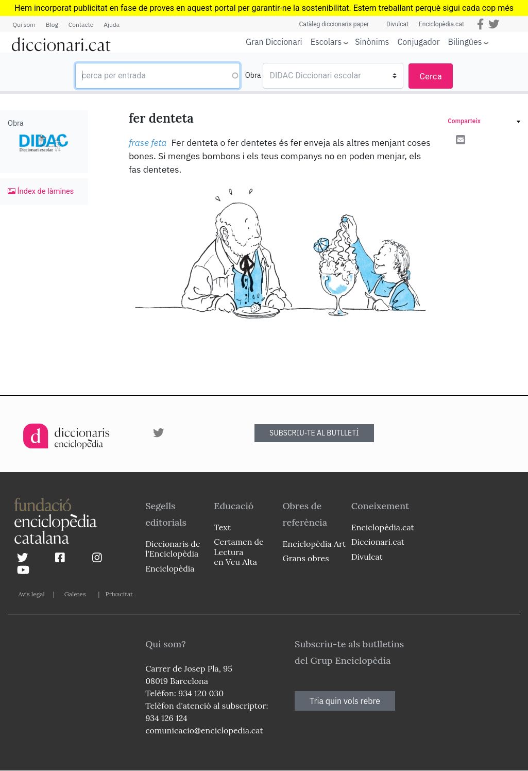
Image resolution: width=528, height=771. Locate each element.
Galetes (75, 594)
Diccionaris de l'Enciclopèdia (172, 549)
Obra (253, 75)
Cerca (430, 76)
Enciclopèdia (169, 568)
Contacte (81, 24)
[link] (484, 122)
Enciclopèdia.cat (441, 24)
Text (222, 527)
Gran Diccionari (274, 41)
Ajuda (112, 24)
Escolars (326, 41)
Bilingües (465, 41)
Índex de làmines (41, 191)
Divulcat (397, 24)
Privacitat (118, 594)
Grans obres (306, 558)
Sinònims (372, 41)
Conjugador (418, 41)
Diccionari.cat (377, 542)
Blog (52, 24)
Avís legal (32, 594)
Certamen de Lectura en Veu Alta (238, 551)
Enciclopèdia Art (314, 544)
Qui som (24, 24)
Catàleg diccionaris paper (334, 24)
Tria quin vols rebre (345, 701)
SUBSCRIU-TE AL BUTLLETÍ (314, 433)
